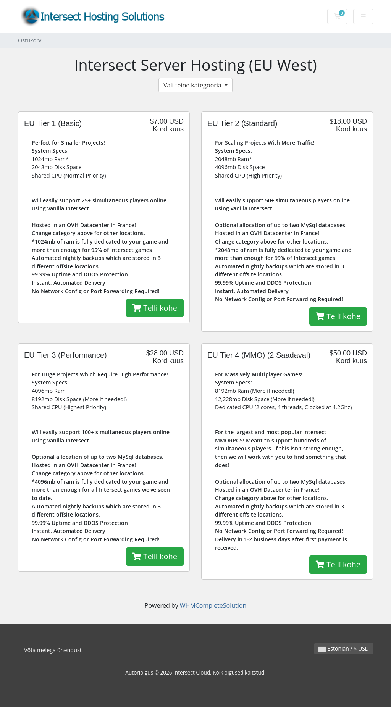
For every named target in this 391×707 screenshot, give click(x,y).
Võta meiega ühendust (53, 650)
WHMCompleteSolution (213, 605)
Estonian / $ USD (343, 648)
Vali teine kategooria (193, 85)
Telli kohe (154, 308)
